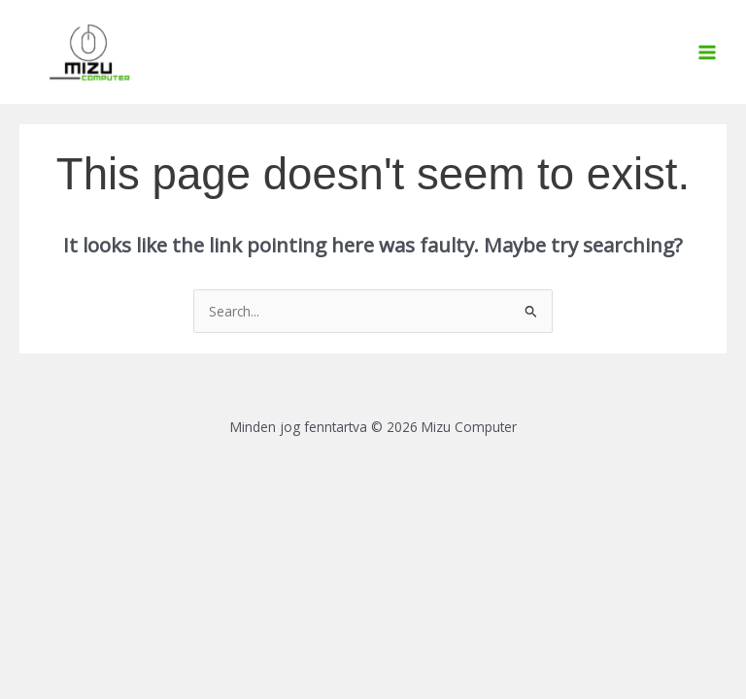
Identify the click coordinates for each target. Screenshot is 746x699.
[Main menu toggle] (708, 52)
